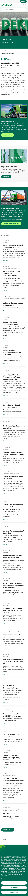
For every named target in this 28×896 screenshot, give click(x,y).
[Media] (11, 51)
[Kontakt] (23, 1)
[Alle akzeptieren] (14, 892)
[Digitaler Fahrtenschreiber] (14, 223)
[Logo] (7, 5)
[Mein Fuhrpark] (7, 830)
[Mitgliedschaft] (14, 135)
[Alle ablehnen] (14, 887)
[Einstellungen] (14, 883)
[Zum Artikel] (14, 250)
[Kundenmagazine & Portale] (18, 51)
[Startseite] (3, 51)
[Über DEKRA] (7, 51)
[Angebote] (14, 176)
